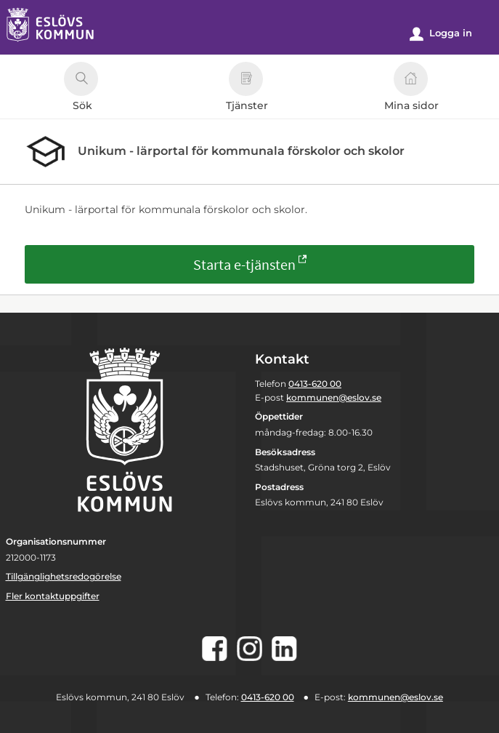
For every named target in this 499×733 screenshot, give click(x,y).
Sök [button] (81, 88)
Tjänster (247, 88)
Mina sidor (411, 88)
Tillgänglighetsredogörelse (63, 576)
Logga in (441, 34)
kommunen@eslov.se (333, 397)
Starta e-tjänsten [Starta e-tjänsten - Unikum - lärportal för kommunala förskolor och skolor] (244, 264)
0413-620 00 (314, 383)
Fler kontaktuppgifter (53, 595)
